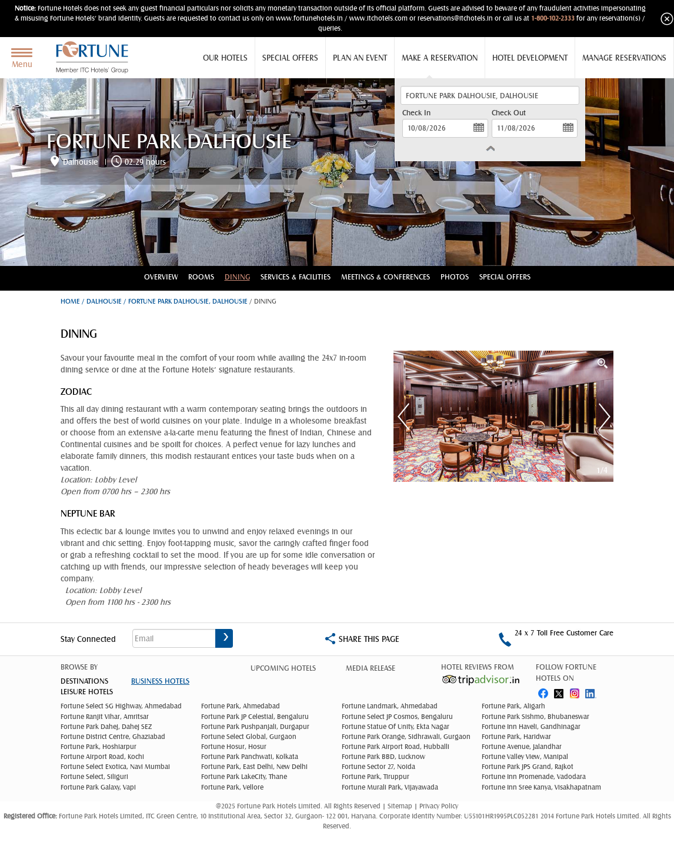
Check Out (509, 112)
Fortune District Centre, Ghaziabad (113, 736)
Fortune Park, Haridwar (516, 736)
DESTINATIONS (84, 681)
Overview (161, 277)
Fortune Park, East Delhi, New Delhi (254, 766)
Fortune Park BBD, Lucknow (383, 756)
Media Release (370, 668)
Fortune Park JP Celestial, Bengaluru (255, 716)
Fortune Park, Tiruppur (375, 776)
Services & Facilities (296, 277)
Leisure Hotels (87, 691)
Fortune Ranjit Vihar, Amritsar (105, 716)
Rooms (201, 277)
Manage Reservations (624, 58)
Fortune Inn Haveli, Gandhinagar (531, 726)
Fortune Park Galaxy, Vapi (98, 787)
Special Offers (290, 58)
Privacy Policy (438, 806)
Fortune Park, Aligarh (513, 706)
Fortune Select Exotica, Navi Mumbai (115, 766)
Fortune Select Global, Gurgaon (248, 736)
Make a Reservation (440, 58)
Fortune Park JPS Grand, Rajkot (527, 766)
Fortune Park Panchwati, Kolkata (249, 756)
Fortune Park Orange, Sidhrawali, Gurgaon (406, 736)
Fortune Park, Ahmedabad (240, 706)
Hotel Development (530, 58)
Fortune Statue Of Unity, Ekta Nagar (395, 726)
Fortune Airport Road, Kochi (102, 756)
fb (543, 691)
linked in (592, 691)
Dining (237, 277)
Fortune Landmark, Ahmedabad (390, 706)
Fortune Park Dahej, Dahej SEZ (106, 726)
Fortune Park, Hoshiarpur (98, 746)
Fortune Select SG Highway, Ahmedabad (121, 706)
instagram (576, 691)
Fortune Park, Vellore (232, 787)
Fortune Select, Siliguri (94, 776)
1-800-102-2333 (553, 18)
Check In (416, 112)
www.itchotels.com (378, 18)
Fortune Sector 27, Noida (378, 766)
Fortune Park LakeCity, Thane (244, 776)
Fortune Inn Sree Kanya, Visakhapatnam (541, 787)
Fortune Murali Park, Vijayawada (390, 787)
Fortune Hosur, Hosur (233, 746)
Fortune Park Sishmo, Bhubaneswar (535, 716)
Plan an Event (360, 58)
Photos (455, 277)
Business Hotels (160, 681)
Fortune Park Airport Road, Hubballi (395, 746)
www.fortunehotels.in (309, 18)
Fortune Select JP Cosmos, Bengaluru (397, 716)
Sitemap (401, 806)
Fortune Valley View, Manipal (525, 756)
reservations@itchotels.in (455, 18)
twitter (559, 691)
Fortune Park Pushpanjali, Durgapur (255, 726)
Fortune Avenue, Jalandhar (522, 746)
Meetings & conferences (385, 277)
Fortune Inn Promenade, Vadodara (534, 776)
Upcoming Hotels (283, 668)
